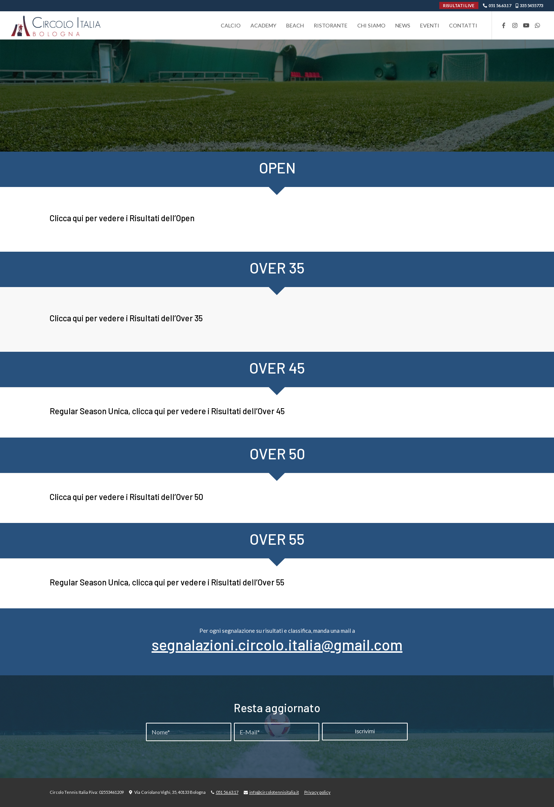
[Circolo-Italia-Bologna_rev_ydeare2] (56, 25)
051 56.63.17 (500, 5)
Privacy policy (317, 792)
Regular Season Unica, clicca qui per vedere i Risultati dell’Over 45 (167, 411)
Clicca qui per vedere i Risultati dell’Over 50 (126, 497)
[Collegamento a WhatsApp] (537, 25)
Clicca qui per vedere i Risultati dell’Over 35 (126, 318)
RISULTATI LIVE (458, 5)
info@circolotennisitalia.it (274, 792)
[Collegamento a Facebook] (503, 25)
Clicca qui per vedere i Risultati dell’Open (122, 218)
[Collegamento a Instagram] (515, 25)
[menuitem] (231, 25)
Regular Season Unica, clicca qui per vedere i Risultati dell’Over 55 (167, 582)
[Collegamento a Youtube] (526, 25)
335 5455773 (531, 5)
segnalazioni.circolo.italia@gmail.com (277, 644)
